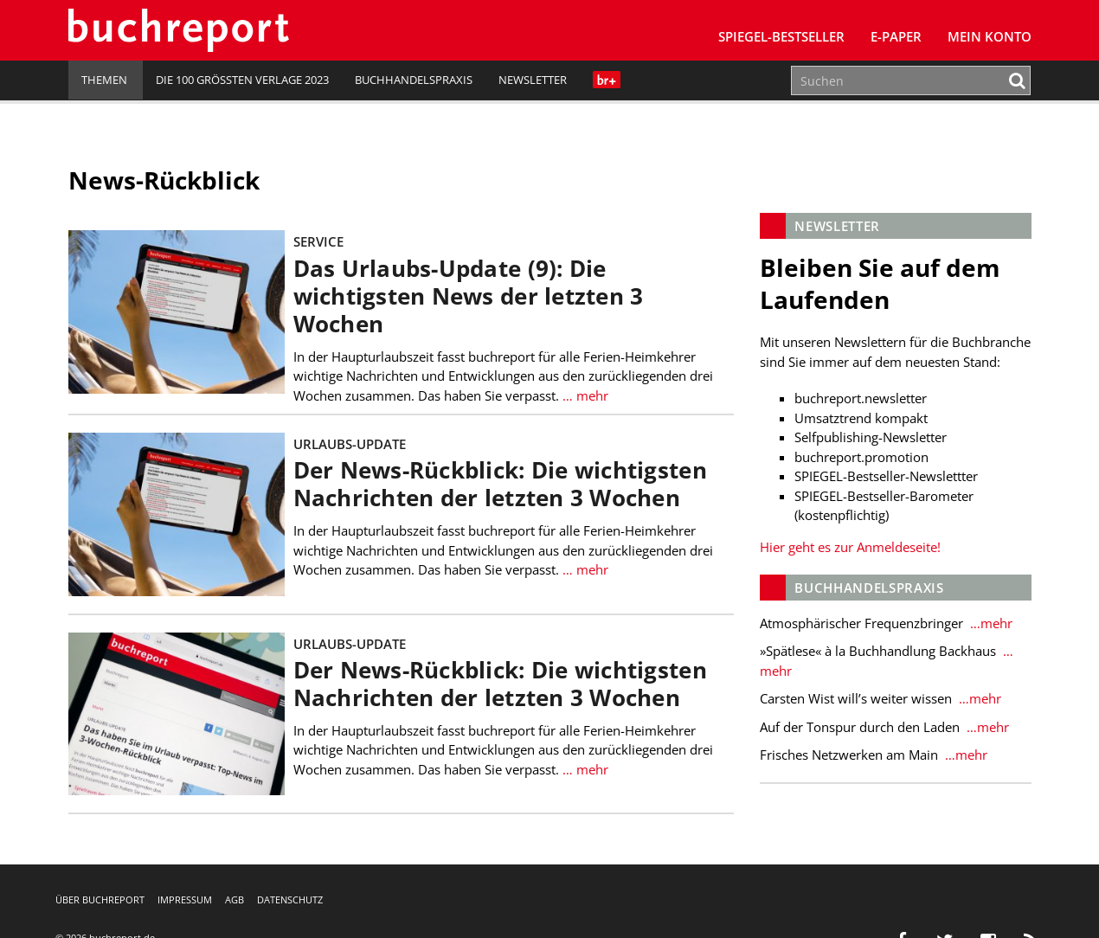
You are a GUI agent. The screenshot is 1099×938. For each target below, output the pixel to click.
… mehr (585, 395)
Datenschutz (290, 899)
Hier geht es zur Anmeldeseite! (850, 547)
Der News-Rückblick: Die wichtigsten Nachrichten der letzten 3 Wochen (500, 484)
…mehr (989, 623)
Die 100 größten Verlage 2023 (242, 79)
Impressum (184, 899)
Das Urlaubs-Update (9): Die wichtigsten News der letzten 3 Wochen (468, 296)
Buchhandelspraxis (413, 79)
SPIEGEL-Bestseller (781, 36)
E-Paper (896, 36)
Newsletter (532, 79)
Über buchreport (100, 899)
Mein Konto (990, 36)
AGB (234, 899)
